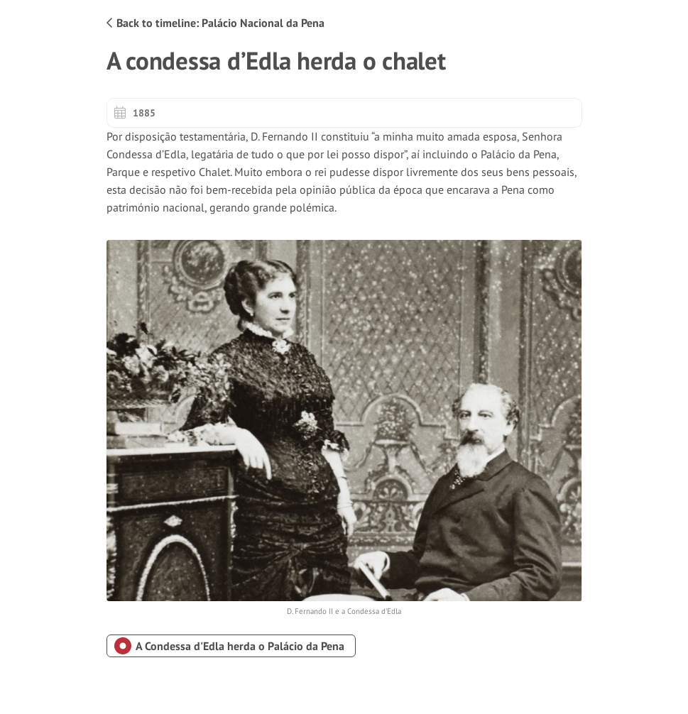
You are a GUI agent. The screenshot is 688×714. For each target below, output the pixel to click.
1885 (134, 112)
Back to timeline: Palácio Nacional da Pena (215, 23)
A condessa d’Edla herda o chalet (276, 61)
